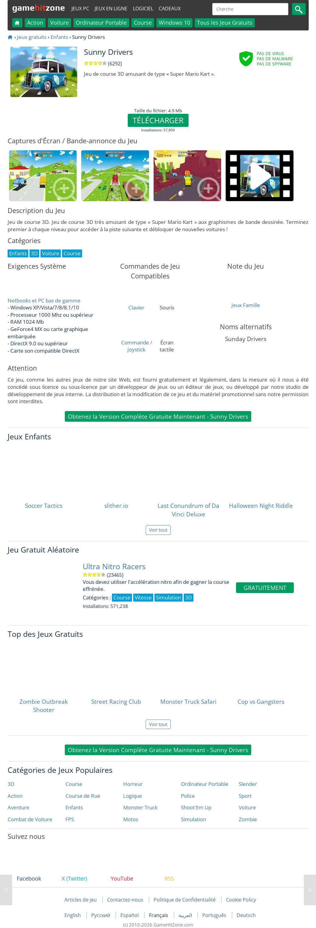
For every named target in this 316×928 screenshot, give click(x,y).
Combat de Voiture (30, 819)
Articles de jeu (80, 899)
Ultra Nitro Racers (114, 566)
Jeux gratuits (32, 36)
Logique (132, 795)
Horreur (133, 783)
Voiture (59, 22)
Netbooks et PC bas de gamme (44, 300)
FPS (69, 819)
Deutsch (246, 915)
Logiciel (143, 8)
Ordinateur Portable (101, 22)
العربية (186, 915)
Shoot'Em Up (196, 807)
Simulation (193, 819)
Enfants (59, 36)
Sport (245, 795)
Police (188, 795)
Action (35, 22)
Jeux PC (80, 8)
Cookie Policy (241, 899)
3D (11, 783)
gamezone (38, 7)
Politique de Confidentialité (185, 899)
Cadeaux (170, 8)
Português (214, 915)
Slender (248, 783)
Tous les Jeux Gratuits (224, 22)
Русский (101, 915)
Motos (130, 819)
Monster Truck (140, 807)
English (73, 915)
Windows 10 (174, 22)
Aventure (19, 807)
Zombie (248, 819)
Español (130, 915)
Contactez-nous (125, 899)
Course (143, 22)
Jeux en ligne (111, 8)
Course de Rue (82, 795)
